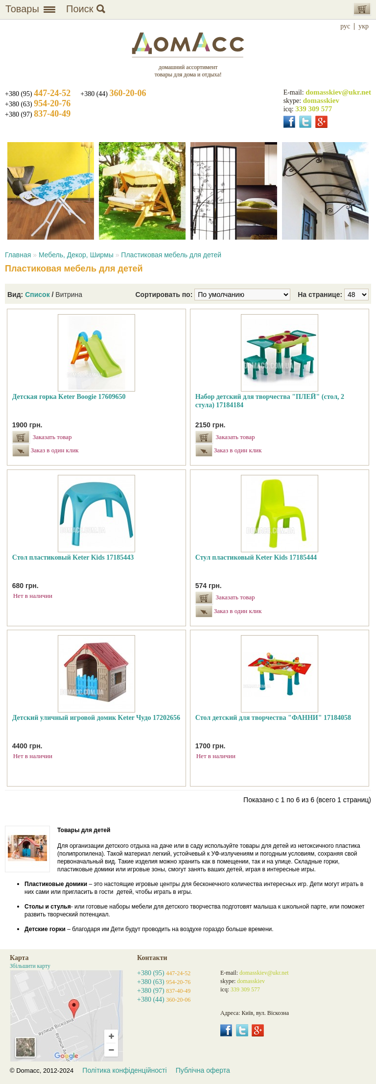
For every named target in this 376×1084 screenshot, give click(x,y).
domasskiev (321, 100)
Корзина (362, 8)
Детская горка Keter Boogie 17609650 (69, 396)
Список (37, 294)
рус (345, 26)
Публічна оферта (203, 1070)
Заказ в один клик (53, 450)
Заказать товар (52, 437)
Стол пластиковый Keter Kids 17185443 (73, 557)
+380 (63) (37, 104)
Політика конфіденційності (124, 1070)
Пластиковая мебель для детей (171, 255)
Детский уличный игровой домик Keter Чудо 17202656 (96, 717)
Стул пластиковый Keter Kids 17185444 (256, 557)
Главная (18, 255)
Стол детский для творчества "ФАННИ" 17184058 (273, 717)
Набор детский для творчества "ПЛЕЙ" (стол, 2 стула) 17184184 (269, 401)
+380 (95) (37, 94)
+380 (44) (113, 94)
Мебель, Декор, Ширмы (76, 255)
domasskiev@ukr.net (338, 92)
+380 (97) (37, 114)
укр (363, 26)
